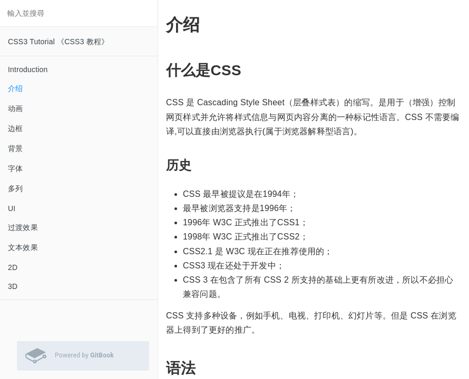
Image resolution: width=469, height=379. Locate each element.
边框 (15, 128)
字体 (15, 168)
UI (11, 208)
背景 (15, 148)
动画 (15, 108)
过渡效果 (23, 227)
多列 (15, 188)
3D (12, 286)
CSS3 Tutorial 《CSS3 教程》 (58, 41)
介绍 (15, 88)
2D (12, 267)
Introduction (28, 69)
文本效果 (23, 247)
